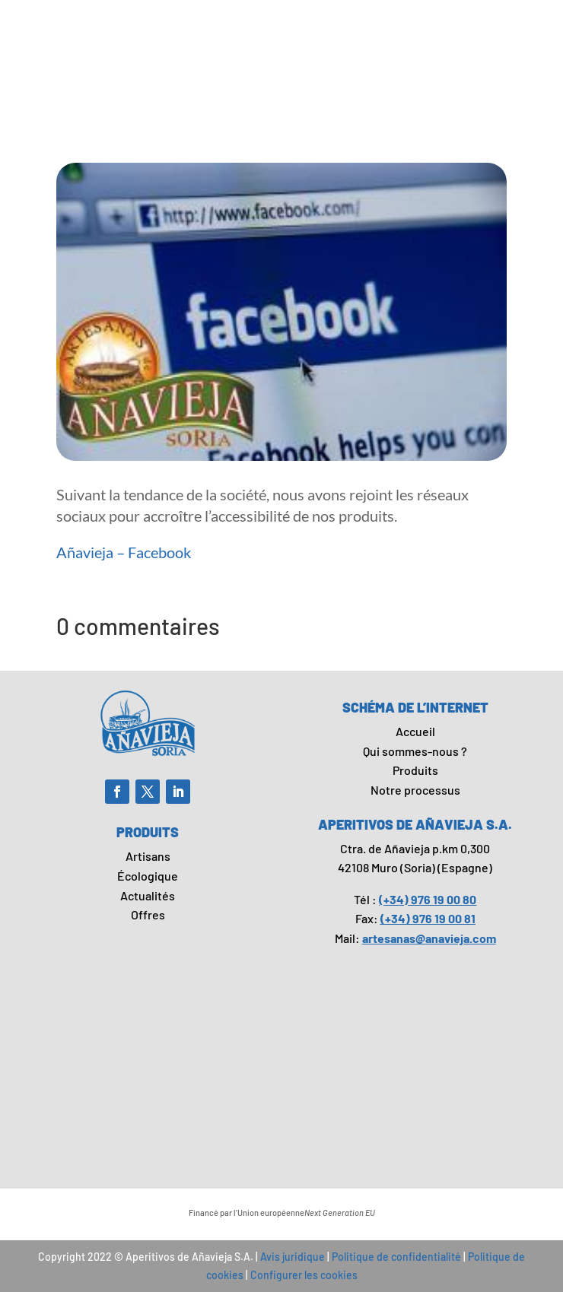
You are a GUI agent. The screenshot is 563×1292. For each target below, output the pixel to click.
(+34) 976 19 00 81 (428, 918)
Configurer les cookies (304, 1274)
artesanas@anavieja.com (429, 938)
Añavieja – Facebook (123, 552)
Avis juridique (292, 1256)
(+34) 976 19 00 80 (427, 899)
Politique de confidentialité (396, 1256)
